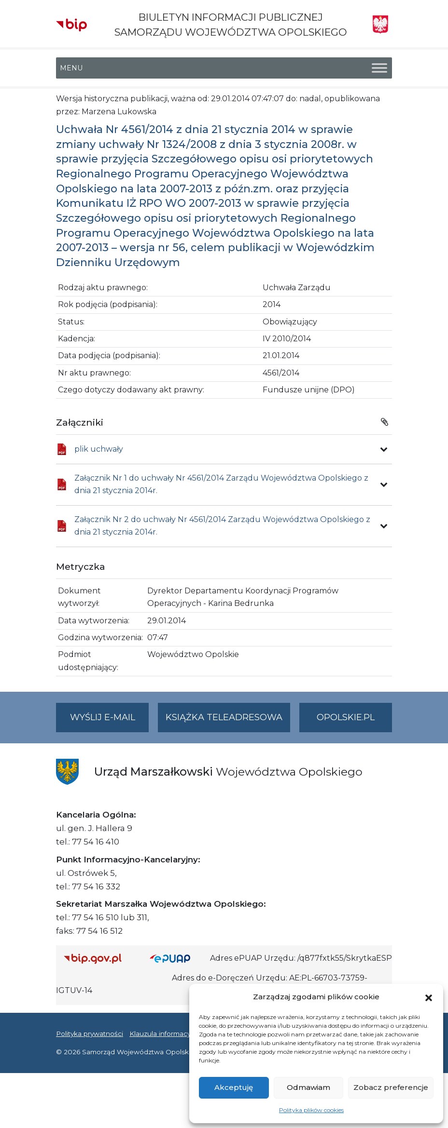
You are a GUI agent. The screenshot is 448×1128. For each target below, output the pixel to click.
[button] (429, 997)
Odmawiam (308, 1087)
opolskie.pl (346, 717)
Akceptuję (233, 1087)
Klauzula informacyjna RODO (176, 1033)
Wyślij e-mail (109, 721)
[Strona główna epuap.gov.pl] (176, 958)
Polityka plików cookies (311, 1110)
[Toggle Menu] (379, 68)
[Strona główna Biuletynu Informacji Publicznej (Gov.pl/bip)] (99, 958)
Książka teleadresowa (224, 717)
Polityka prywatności (89, 1033)
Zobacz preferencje (390, 1087)
